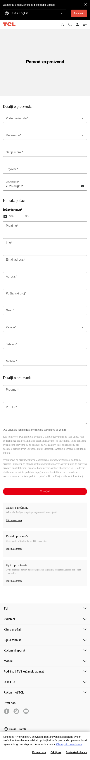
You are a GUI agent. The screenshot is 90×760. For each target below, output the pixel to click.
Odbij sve (56, 752)
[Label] (45, 152)
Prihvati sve (39, 752)
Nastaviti (79, 13)
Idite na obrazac (14, 520)
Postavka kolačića (76, 752)
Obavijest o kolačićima (69, 744)
